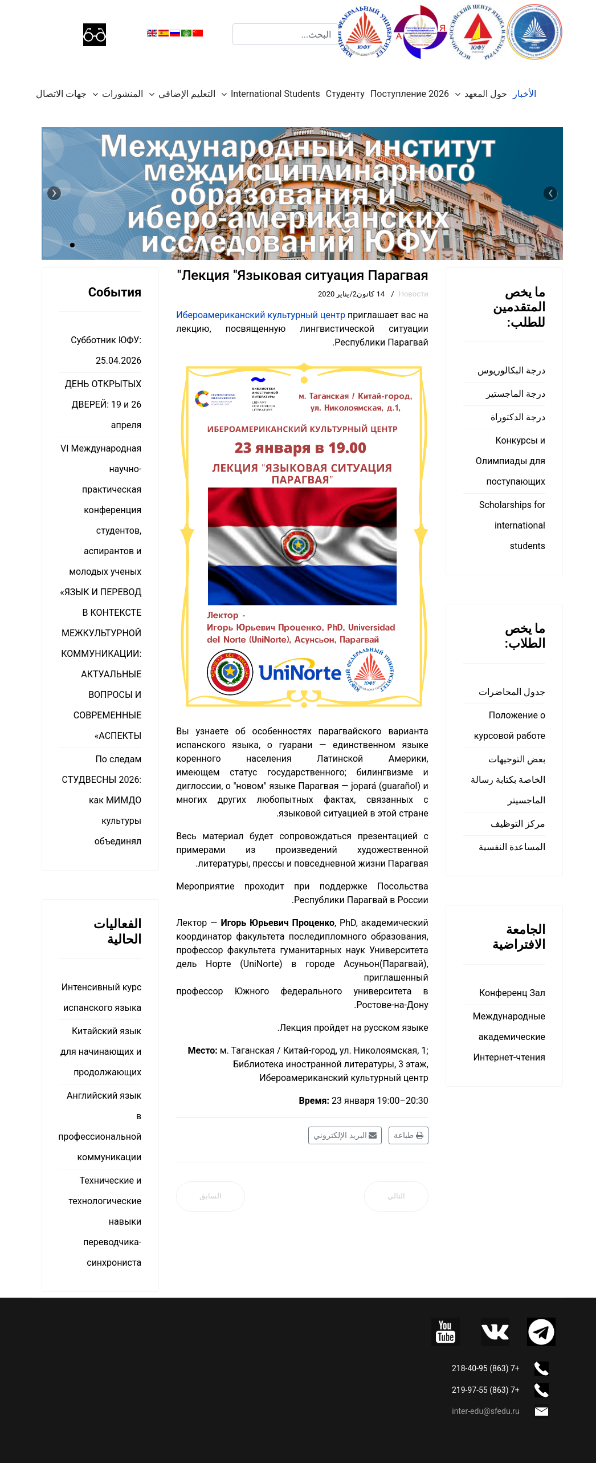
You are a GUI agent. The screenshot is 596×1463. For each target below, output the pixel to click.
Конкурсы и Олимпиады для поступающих (510, 461)
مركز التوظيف (518, 823)
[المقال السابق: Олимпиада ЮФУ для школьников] (210, 1196)
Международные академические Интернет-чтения (509, 1037)
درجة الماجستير (515, 393)
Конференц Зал (512, 992)
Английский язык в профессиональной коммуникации (100, 1126)
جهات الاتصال (61, 93)
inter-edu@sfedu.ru (485, 1411)
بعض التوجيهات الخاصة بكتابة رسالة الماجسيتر (508, 780)
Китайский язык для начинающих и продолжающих (100, 1052)
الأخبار (524, 93)
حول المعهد (485, 93)
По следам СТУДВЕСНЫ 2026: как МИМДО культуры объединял (102, 800)
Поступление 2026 (409, 93)
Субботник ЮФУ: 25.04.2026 (106, 350)
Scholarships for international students (512, 525)
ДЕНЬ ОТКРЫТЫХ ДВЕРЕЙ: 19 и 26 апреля (103, 404)
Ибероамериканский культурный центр (260, 315)
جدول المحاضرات (512, 691)
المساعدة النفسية (512, 847)
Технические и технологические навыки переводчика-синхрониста (104, 1221)
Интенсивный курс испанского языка (102, 997)
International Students (275, 93)
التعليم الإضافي (186, 93)
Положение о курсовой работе (509, 725)
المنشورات (122, 93)
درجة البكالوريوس (511, 370)
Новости (413, 294)
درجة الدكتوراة (518, 417)
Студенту (345, 93)
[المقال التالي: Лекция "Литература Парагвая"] (396, 1196)
